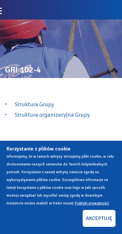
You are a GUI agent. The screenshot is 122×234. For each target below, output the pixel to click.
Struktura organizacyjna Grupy (52, 114)
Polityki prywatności (92, 203)
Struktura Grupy (34, 104)
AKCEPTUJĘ (99, 218)
